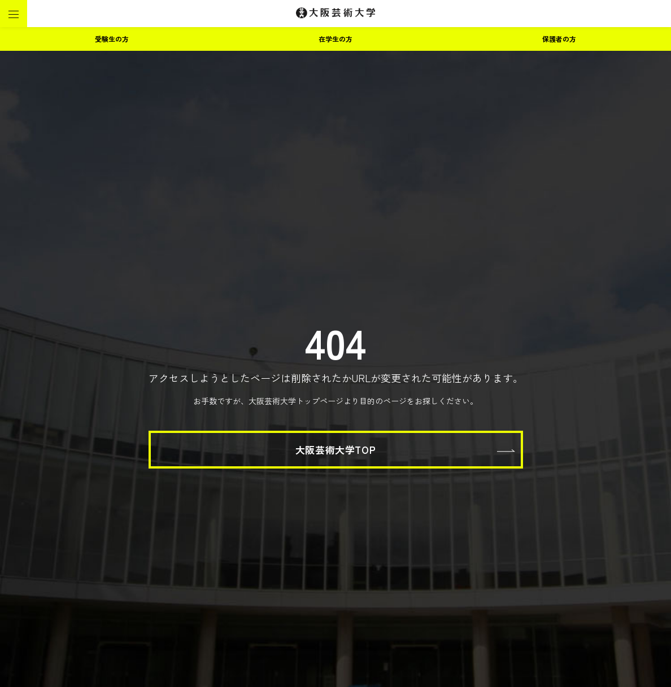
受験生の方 (112, 38)
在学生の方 (335, 38)
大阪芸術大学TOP (335, 450)
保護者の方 (559, 38)
